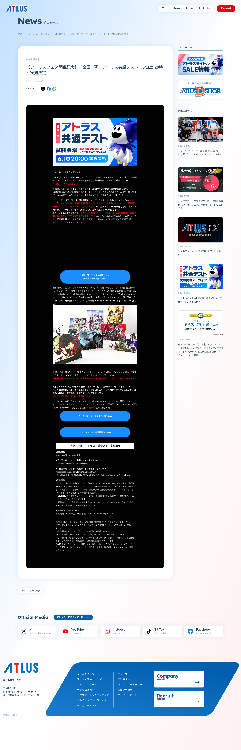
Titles (190, 8)
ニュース (30, 34)
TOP (20, 34)
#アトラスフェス (34, 81)
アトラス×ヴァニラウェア (91, 699)
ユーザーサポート (127, 694)
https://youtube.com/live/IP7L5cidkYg (72, 464)
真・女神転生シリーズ (89, 679)
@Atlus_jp (123, 294)
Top (164, 8)
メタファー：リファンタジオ (93, 694)
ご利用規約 (124, 679)
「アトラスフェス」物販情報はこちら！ (95, 432)
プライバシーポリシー (130, 684)
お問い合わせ (125, 689)
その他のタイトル (87, 705)
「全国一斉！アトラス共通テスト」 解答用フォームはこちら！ (95, 276)
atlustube (130, 200)
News (176, 8)
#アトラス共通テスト (80, 291)
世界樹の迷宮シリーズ (89, 689)
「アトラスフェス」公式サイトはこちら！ (95, 416)
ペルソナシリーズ (87, 684)
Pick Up (204, 8)
